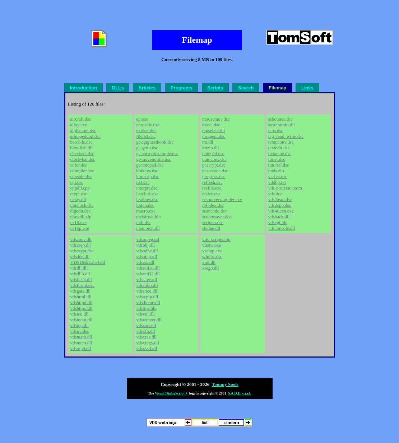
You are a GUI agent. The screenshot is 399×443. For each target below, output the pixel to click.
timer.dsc (276, 159)
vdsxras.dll (146, 337)
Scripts (215, 87)
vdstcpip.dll (147, 296)
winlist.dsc (212, 256)
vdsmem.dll (81, 342)
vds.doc (275, 193)
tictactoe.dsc (280, 153)
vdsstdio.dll (147, 285)
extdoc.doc (146, 130)
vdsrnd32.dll (147, 273)
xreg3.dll (210, 268)
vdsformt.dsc (82, 285)
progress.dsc (214, 176)
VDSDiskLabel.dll (87, 262)
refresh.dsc (212, 182)
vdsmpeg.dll (147, 239)
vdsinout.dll (81, 319)
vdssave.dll (146, 279)
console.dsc (81, 176)
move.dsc (211, 124)
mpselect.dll (213, 130)
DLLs (118, 87)
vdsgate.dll (80, 291)
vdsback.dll (279, 216)
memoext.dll (147, 228)
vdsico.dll (79, 314)
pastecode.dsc (215, 170)
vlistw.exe (211, 245)
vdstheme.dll (148, 302)
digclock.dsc (82, 205)
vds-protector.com (285, 188)
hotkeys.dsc (147, 170)
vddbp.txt (277, 182)
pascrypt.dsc (214, 165)
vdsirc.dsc (79, 331)
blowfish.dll (81, 147)
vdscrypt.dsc (82, 250)
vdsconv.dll (81, 239)
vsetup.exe (212, 250)
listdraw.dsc (147, 199)
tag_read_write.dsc (286, 136)
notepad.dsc (213, 153)
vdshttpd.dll (81, 302)
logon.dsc (145, 205)
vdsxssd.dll (146, 348)
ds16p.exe (79, 228)
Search (246, 87)
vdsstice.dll (146, 291)
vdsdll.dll (79, 268)
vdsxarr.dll (146, 325)
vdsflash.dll (81, 279)
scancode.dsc (214, 211)
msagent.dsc (213, 136)
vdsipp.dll (79, 325)
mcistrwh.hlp (148, 216)
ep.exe (142, 119)
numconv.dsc (214, 159)
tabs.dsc (275, 130)
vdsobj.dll (145, 245)
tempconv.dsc (281, 142)
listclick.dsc (147, 193)
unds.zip (276, 170)
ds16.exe (78, 222)
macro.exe (146, 211)
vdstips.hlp (146, 308)
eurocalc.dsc (147, 124)
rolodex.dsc (213, 205)
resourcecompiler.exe (222, 199)
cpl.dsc (76, 182)
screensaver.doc (217, 216)
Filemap (277, 87)
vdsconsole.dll (281, 228)
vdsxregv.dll (147, 342)
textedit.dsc (279, 147)
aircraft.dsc (80, 119)
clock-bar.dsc (82, 159)
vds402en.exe (281, 211)
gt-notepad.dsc (149, 165)
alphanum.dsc (83, 130)
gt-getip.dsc (147, 147)
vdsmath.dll (81, 337)
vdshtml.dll (81, 296)
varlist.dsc (277, 176)
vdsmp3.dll (80, 348)
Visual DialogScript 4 (171, 393)
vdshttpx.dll (81, 308)
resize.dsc (211, 193)
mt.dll (207, 142)
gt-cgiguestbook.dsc (154, 142)
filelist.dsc (146, 136)
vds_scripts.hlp (216, 239)
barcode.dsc (81, 142)
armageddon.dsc (85, 136)
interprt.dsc (146, 188)
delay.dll (78, 199)
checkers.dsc (82, 153)
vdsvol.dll (145, 314)
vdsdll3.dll (80, 273)
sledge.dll (211, 228)
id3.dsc (142, 182)
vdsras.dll (145, 262)
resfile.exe (212, 188)
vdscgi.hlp (278, 222)
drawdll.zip (81, 216)
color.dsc (78, 165)
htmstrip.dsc (147, 176)
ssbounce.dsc (280, 119)
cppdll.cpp (80, 188)
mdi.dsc (143, 222)
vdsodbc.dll (147, 250)
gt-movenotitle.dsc (153, 159)
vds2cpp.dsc (279, 205)
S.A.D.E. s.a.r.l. (239, 393)
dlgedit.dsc (80, 211)
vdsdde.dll (80, 256)
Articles (147, 87)
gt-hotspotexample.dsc (157, 153)
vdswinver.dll (148, 319)
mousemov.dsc (216, 119)
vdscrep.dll (80, 245)
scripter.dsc (212, 222)
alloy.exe (78, 124)
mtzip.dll (210, 147)
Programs (181, 87)
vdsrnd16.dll (147, 268)
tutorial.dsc (278, 165)
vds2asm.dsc (280, 199)
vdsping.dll (146, 256)
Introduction (83, 87)
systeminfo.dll (281, 124)
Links (307, 87)
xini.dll (208, 262)
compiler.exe (82, 170)
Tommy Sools (225, 384)
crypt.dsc (78, 193)
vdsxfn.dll (145, 331)
